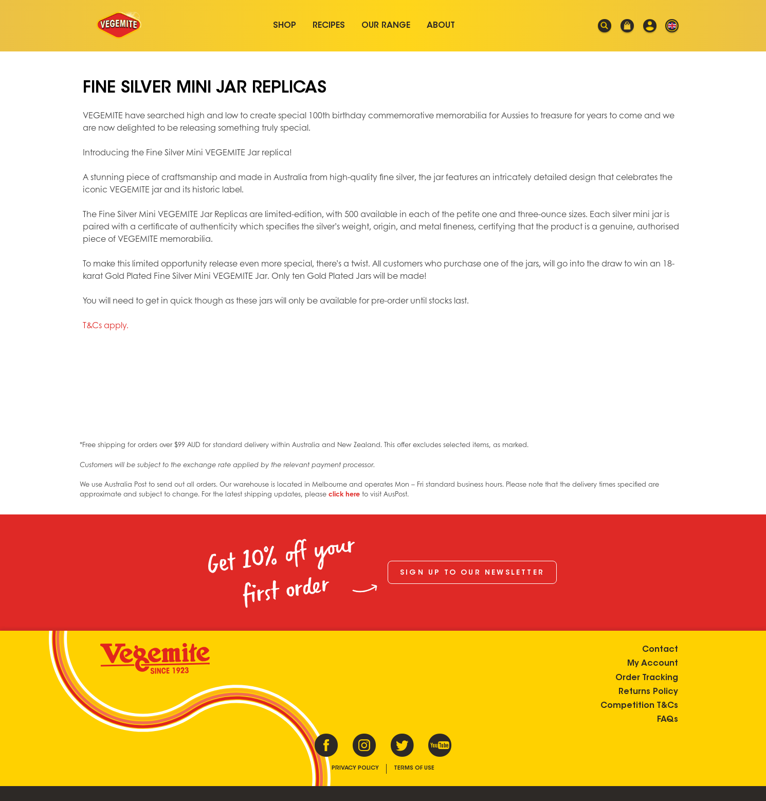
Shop (284, 26)
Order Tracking (646, 677)
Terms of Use (414, 768)
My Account (652, 664)
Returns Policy (648, 691)
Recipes (329, 26)
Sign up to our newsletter (472, 573)
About (441, 26)
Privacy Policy (355, 768)
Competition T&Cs (639, 706)
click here (344, 494)
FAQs (667, 720)
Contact (660, 650)
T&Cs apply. (106, 325)
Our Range (385, 26)
